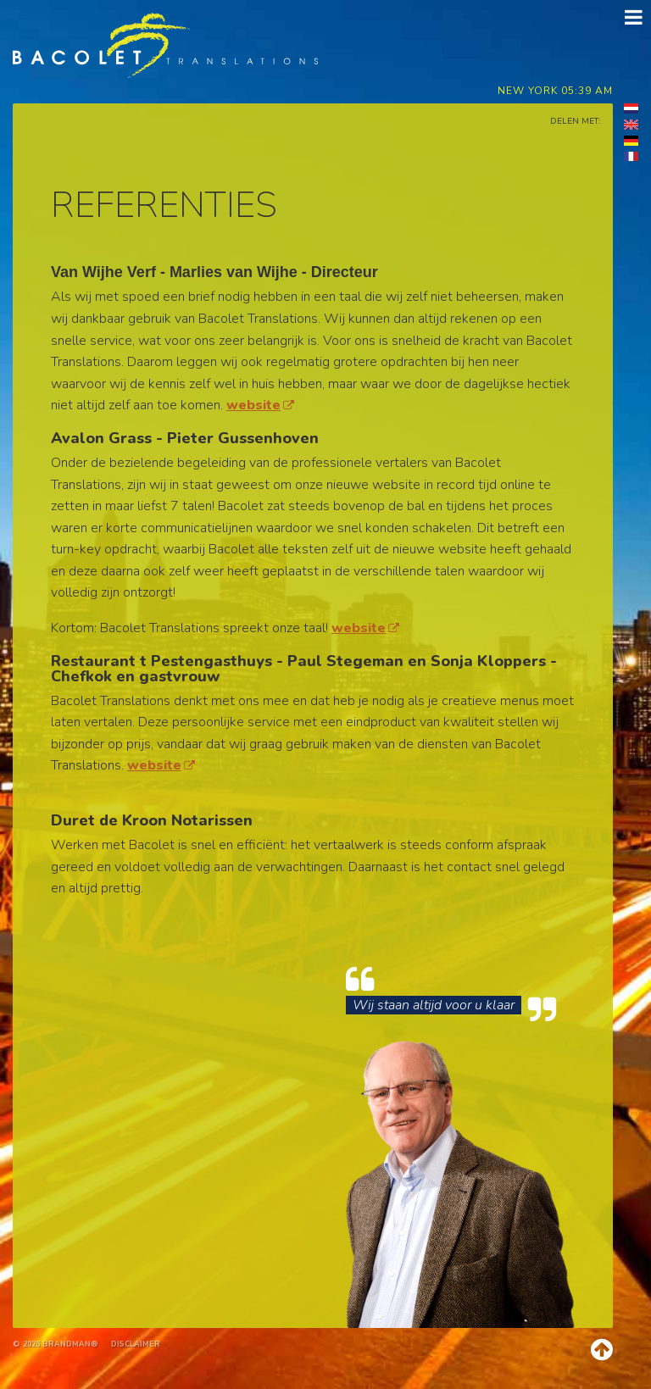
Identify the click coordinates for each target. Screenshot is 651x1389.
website (260, 405)
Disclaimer (135, 1344)
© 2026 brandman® (55, 1344)
